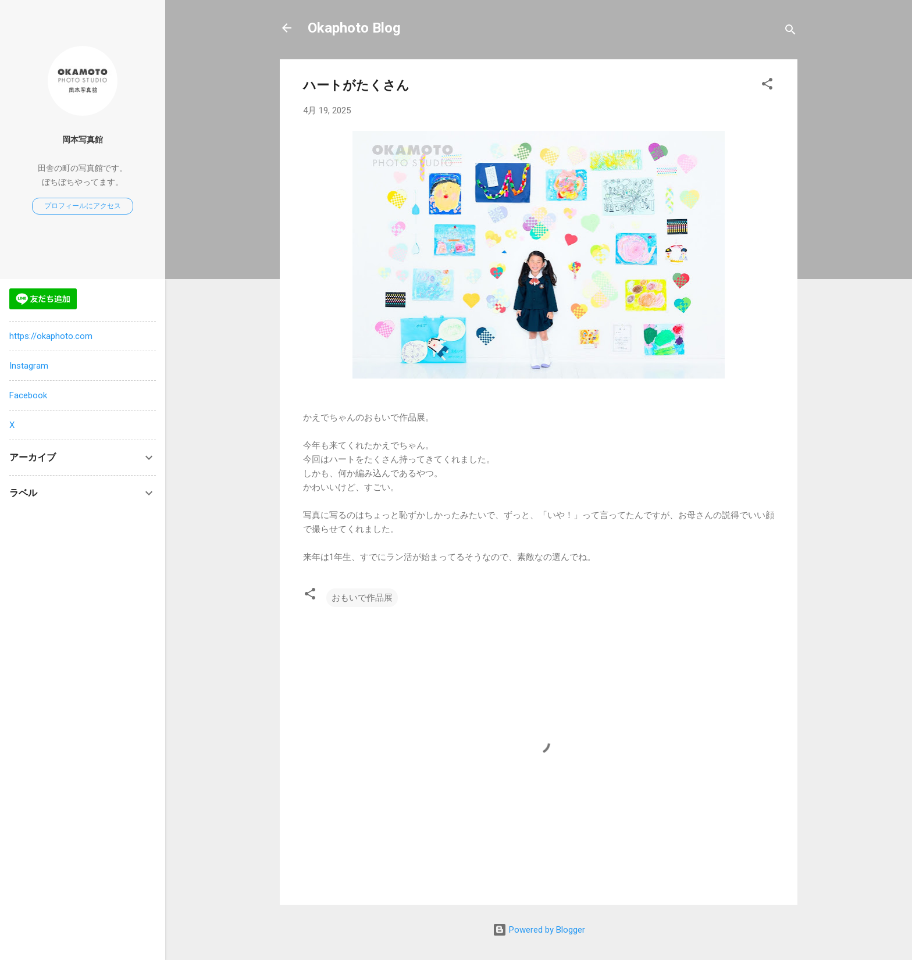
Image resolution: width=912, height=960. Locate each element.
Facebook (28, 395)
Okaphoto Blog (354, 28)
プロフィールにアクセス (82, 206)
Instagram (28, 366)
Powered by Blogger (539, 930)
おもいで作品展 (362, 598)
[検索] (790, 31)
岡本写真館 (82, 139)
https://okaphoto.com (50, 336)
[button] (767, 86)
